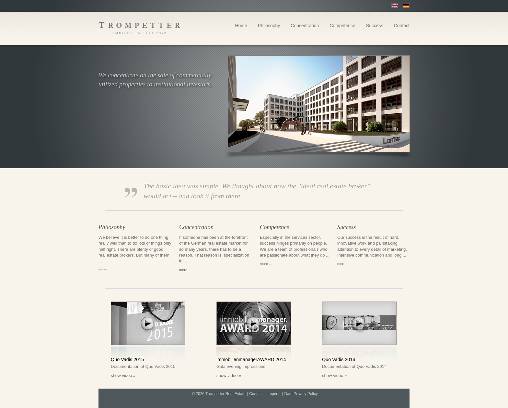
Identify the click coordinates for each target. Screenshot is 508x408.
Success (374, 26)
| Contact (255, 394)
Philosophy (269, 26)
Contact (402, 26)
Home (241, 26)
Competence (342, 26)
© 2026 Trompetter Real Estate (219, 394)
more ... (104, 270)
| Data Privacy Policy (300, 394)
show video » (123, 375)
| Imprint (272, 394)
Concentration (305, 26)
